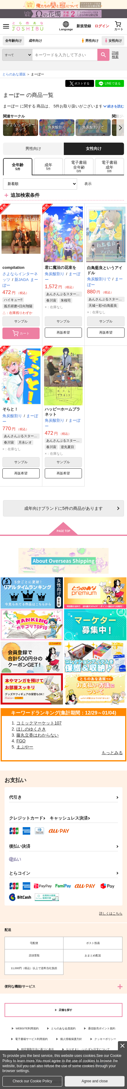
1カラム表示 (119, 184)
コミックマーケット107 (38, 723)
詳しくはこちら (110, 913)
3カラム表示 (98, 184)
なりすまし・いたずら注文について (88, 1049)
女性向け (113, 40)
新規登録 (84, 26)
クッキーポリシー (105, 1039)
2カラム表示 (109, 184)
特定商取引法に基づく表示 (37, 1049)
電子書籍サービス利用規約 (31, 1039)
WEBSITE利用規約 (27, 1028)
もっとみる (112, 752)
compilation (13, 267)
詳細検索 (115, 54)
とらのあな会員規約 (63, 1028)
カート (21, 333)
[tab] (48, 166)
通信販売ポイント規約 (101, 1028)
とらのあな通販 (14, 74)
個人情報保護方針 (71, 1039)
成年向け (35, 40)
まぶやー (24, 746)
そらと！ (10, 409)
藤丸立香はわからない (37, 735)
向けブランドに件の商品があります (63, 508)
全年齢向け (13, 40)
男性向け (90, 40)
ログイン (102, 26)
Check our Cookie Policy (32, 1081)
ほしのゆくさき (31, 729)
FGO (20, 740)
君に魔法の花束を (60, 267)
